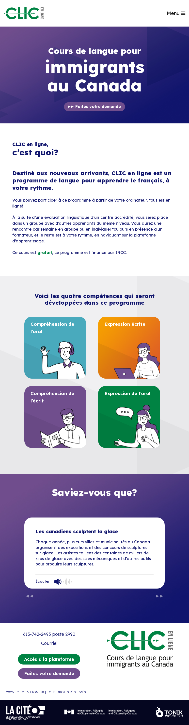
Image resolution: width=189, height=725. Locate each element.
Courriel (49, 643)
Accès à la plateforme (49, 659)
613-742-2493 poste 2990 (49, 634)
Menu (176, 13)
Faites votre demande (98, 106)
